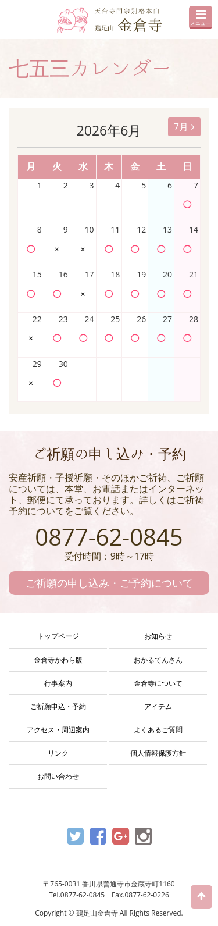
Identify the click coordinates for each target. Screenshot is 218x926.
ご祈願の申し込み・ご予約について (109, 583)
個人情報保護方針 (158, 753)
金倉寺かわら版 (58, 660)
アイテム (158, 706)
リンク (58, 753)
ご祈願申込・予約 (58, 706)
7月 (184, 126)
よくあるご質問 (158, 730)
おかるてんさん (158, 660)
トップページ (58, 636)
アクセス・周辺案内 (58, 730)
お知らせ (158, 636)
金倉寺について (158, 683)
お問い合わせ (58, 776)
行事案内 (58, 683)
